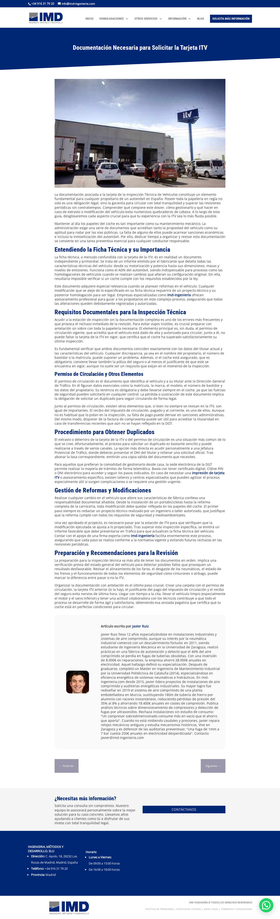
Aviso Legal (211, 909)
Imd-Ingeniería (179, 295)
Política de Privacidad (159, 909)
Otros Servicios (146, 18)
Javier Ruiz (140, 626)
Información (177, 18)
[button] (266, 905)
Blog (200, 18)
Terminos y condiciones (236, 909)
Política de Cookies (188, 909)
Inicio (89, 18)
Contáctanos (184, 809)
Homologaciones (111, 18)
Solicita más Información (231, 18)
